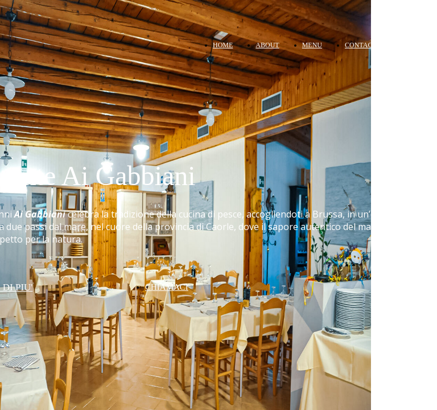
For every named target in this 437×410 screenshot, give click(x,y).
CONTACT (361, 45)
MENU (312, 45)
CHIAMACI (166, 287)
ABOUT (267, 45)
